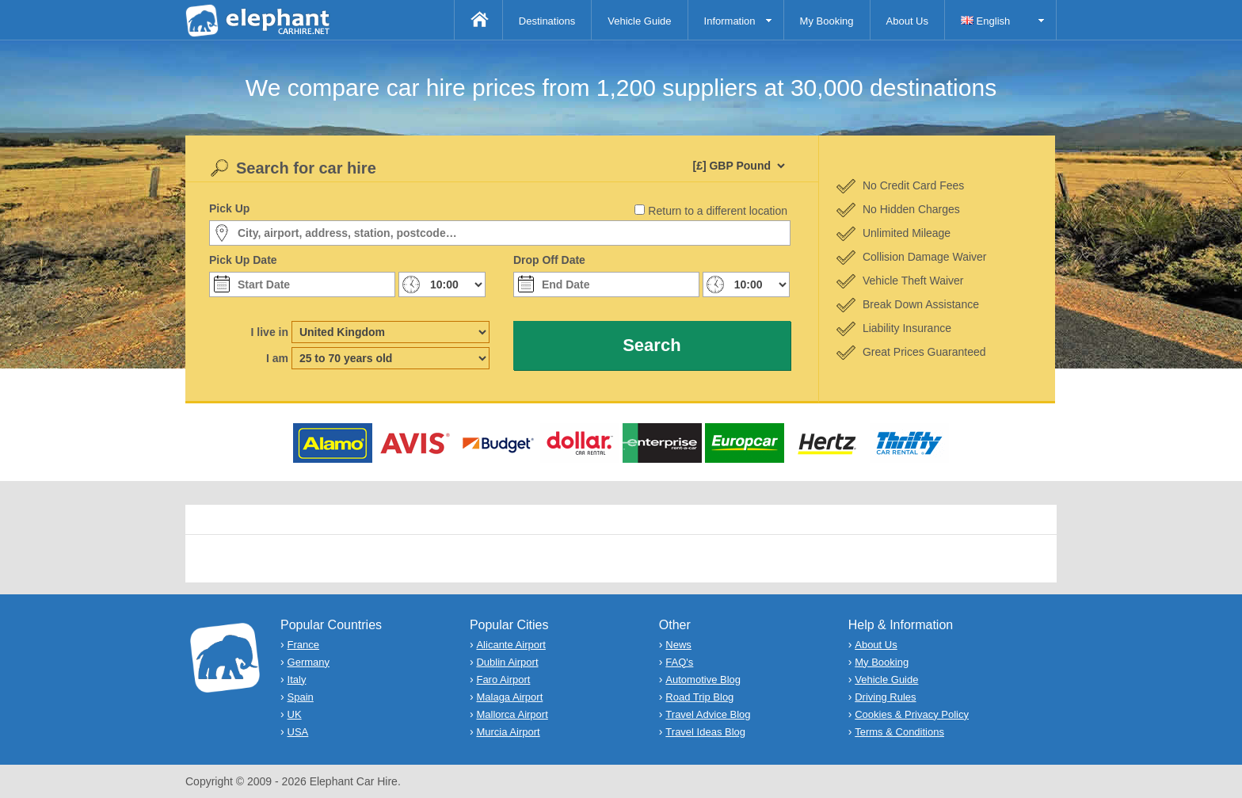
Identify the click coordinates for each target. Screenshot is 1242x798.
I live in (269, 332)
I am (277, 358)
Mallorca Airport (511, 714)
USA (298, 732)
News (678, 645)
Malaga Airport (509, 697)
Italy (297, 679)
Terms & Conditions (899, 732)
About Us (907, 21)
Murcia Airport (507, 732)
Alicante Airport (510, 645)
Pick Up (229, 208)
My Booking (827, 21)
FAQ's (679, 662)
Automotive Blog (703, 679)
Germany (309, 662)
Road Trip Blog (699, 697)
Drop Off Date (549, 260)
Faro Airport (503, 679)
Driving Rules (885, 697)
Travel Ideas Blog (705, 732)
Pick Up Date (243, 260)
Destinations (547, 21)
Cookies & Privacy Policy (912, 714)
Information (730, 21)
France (303, 645)
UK (295, 714)
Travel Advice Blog (707, 714)
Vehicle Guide (639, 21)
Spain (301, 697)
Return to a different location (717, 210)
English (985, 21)
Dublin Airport (507, 662)
